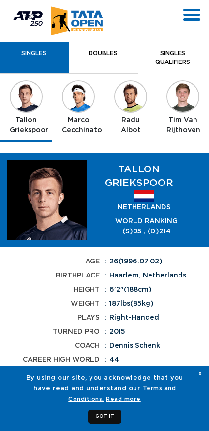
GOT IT (104, 416)
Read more (123, 399)
